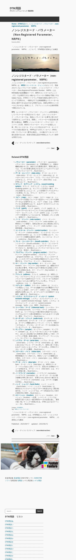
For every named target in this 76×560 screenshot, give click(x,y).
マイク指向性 (59, 328)
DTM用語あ (58, 71)
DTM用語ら (58, 182)
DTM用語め (58, 171)
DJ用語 (65, 28)
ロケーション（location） (23, 457)
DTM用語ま (58, 164)
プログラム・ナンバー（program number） (30, 286)
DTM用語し (58, 109)
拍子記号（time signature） (64, 472)
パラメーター (23, 473)
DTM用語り (58, 185)
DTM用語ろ (58, 196)
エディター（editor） (22, 325)
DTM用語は (58, 147)
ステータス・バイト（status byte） (27, 404)
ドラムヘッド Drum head (64, 342)
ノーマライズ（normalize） (24, 431)
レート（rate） (59, 459)
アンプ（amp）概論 (61, 374)
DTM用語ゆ (58, 178)
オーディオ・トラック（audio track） (28, 365)
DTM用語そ (58, 119)
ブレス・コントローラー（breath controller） (31, 272)
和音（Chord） (59, 412)
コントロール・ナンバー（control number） (30, 259)
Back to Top (45, 551)
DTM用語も (58, 175)
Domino (57, 257)
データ (18, 473)
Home (12, 24)
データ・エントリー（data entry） (27, 191)
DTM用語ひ (58, 151)
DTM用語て (58, 130)
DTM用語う (58, 78)
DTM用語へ (58, 158)
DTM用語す (58, 113)
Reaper (56, 244)
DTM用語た (58, 123)
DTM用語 (15, 8)
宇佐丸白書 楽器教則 (64, 310)
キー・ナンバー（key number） (25, 299)
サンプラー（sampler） (22, 378)
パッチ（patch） (20, 233)
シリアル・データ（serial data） (26, 391)
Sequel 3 (57, 295)
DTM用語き (58, 92)
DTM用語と (58, 133)
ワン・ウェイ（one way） (63, 402)
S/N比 (56, 393)
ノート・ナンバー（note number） (27, 246)
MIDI (14, 473)
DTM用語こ (58, 102)
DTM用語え (58, 81)
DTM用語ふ (58, 154)
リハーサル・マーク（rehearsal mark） (28, 352)
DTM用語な (58, 137)
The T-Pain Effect (60, 284)
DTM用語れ (58, 192)
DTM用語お (58, 85)
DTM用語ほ (58, 161)
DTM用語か (58, 88)
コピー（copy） (19, 219)
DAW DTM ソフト (63, 239)
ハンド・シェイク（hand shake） (26, 444)
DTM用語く (58, 95)
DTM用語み (58, 168)
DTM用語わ (58, 199)
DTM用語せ (58, 116)
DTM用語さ (58, 106)
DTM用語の (20, 24)
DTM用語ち (58, 126)
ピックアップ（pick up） (63, 315)
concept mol (15, 551)
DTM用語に (58, 140)
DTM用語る (58, 189)
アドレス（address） (21, 312)
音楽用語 (66, 23)
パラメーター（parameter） (24, 176)
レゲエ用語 (62, 30)
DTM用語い (58, 75)
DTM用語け (58, 99)
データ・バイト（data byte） (25, 417)
